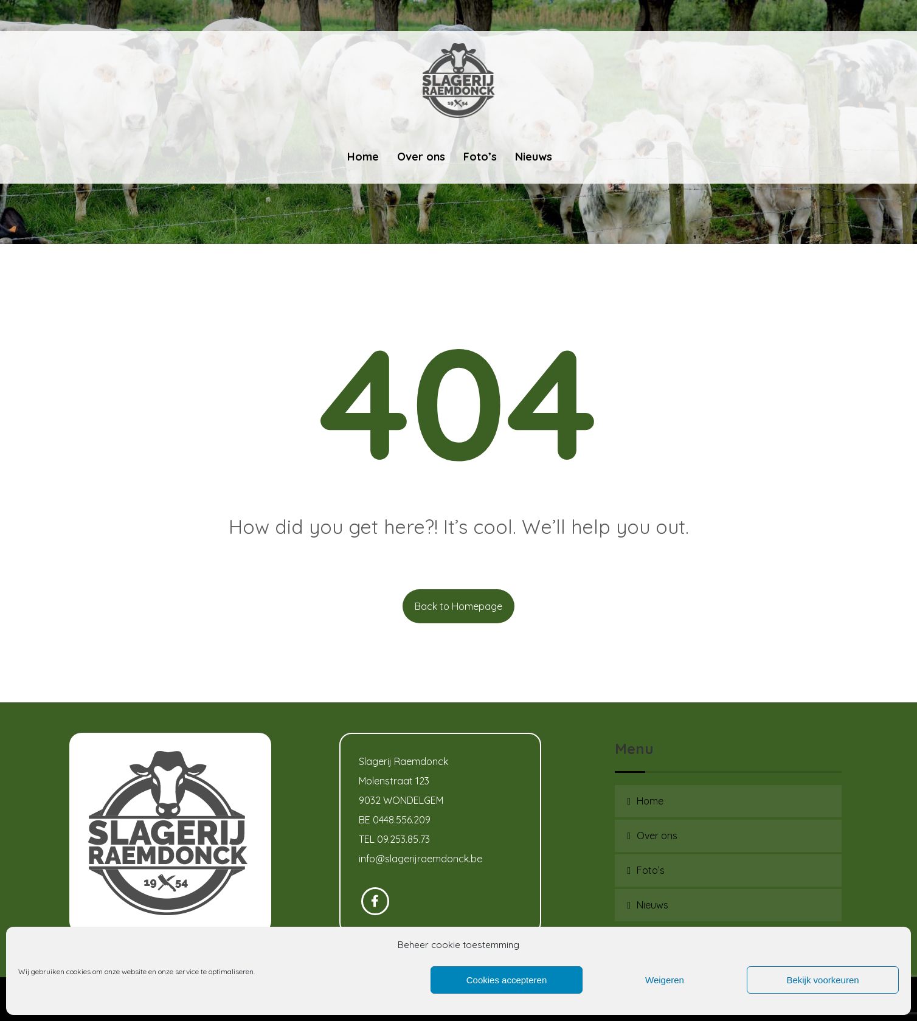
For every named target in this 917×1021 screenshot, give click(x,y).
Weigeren (664, 980)
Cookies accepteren (506, 980)
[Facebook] (375, 901)
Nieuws (652, 905)
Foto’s (651, 870)
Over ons (657, 835)
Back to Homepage (458, 606)
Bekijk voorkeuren (822, 980)
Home (650, 801)
